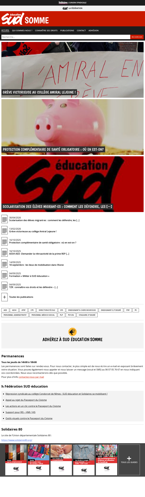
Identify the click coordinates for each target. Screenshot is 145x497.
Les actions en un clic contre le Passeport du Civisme (33, 406)
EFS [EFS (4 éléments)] (61, 310)
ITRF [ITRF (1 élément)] (128, 310)
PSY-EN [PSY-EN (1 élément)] (71, 315)
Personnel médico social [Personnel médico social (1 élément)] (43, 315)
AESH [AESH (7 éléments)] (14, 310)
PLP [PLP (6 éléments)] (61, 315)
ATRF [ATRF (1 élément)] (23, 310)
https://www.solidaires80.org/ (16, 440)
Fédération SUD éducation (26, 386)
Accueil (5, 30)
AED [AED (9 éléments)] (5, 310)
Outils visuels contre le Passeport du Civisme (29, 418)
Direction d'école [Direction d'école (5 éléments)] (47, 310)
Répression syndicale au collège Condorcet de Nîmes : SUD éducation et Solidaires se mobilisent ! (56, 393)
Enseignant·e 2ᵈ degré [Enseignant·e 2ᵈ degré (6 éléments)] (111, 310)
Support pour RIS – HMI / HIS (20, 412)
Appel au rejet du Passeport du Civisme (26, 400)
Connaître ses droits (46, 30)
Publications (67, 30)
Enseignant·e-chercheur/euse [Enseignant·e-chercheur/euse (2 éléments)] (82, 310)
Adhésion (94, 30)
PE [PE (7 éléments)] (136, 310)
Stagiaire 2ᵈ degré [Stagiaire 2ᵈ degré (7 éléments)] (87, 315)
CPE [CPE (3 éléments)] (32, 310)
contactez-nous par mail (31, 377)
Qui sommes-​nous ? (22, 30)
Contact (81, 30)
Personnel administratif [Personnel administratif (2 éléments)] (15, 315)
